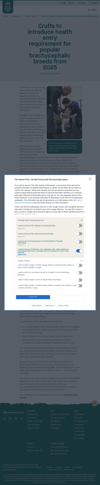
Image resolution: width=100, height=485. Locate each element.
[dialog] (50, 242)
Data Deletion (37, 305)
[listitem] (50, 220)
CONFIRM (33, 297)
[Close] (91, 179)
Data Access (49, 305)
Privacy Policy (63, 305)
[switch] (79, 225)
